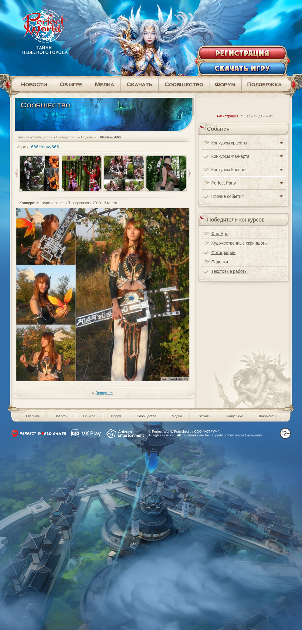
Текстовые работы (229, 271)
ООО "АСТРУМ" (206, 431)
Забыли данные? (258, 116)
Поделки (219, 261)
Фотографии (223, 252)
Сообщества (42, 137)
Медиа (177, 416)
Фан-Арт (219, 233)
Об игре (89, 416)
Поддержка (234, 416)
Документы (267, 416)
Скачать (204, 416)
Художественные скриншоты (239, 243)
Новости (61, 416)
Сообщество (65, 137)
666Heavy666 (45, 146)
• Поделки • (87, 137)
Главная (22, 137)
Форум (116, 416)
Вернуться (104, 393)
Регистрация (227, 116)
